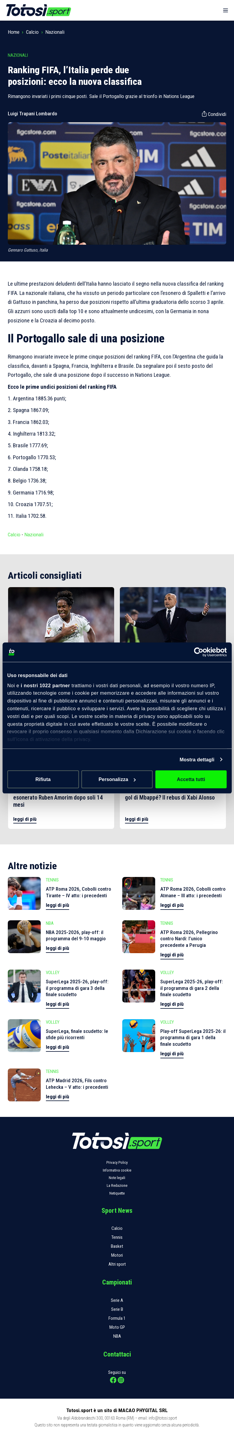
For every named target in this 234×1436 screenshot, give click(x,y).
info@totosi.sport (163, 1418)
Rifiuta (43, 779)
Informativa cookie (117, 1170)
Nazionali (54, 32)
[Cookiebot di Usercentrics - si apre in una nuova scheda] (200, 652)
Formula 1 (117, 1318)
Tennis (117, 1237)
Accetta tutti (191, 779)
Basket (117, 1246)
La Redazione (117, 1185)
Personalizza (117, 779)
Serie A (117, 1300)
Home (13, 32)
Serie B (117, 1309)
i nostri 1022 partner (45, 685)
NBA (117, 1336)
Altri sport (117, 1264)
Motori (117, 1255)
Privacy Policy (117, 1162)
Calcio (32, 32)
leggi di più (25, 819)
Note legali (117, 1177)
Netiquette (117, 1193)
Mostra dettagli (196, 759)
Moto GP (117, 1327)
